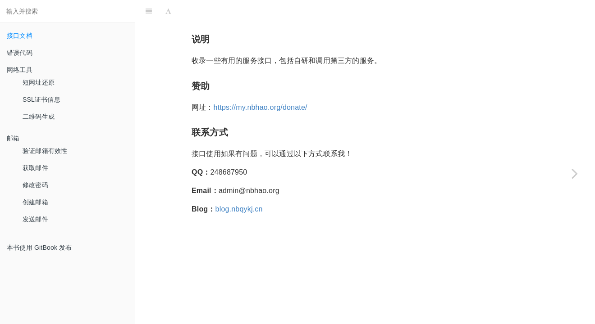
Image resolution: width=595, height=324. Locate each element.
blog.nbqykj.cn (239, 209)
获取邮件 (35, 167)
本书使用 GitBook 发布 (39, 247)
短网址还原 (39, 82)
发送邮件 (35, 219)
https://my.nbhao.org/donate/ (260, 107)
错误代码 (19, 52)
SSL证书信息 (41, 99)
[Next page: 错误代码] (574, 173)
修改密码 (35, 185)
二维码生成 (39, 116)
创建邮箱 (35, 202)
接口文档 (19, 35)
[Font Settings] (168, 11)
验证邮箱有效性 (45, 150)
